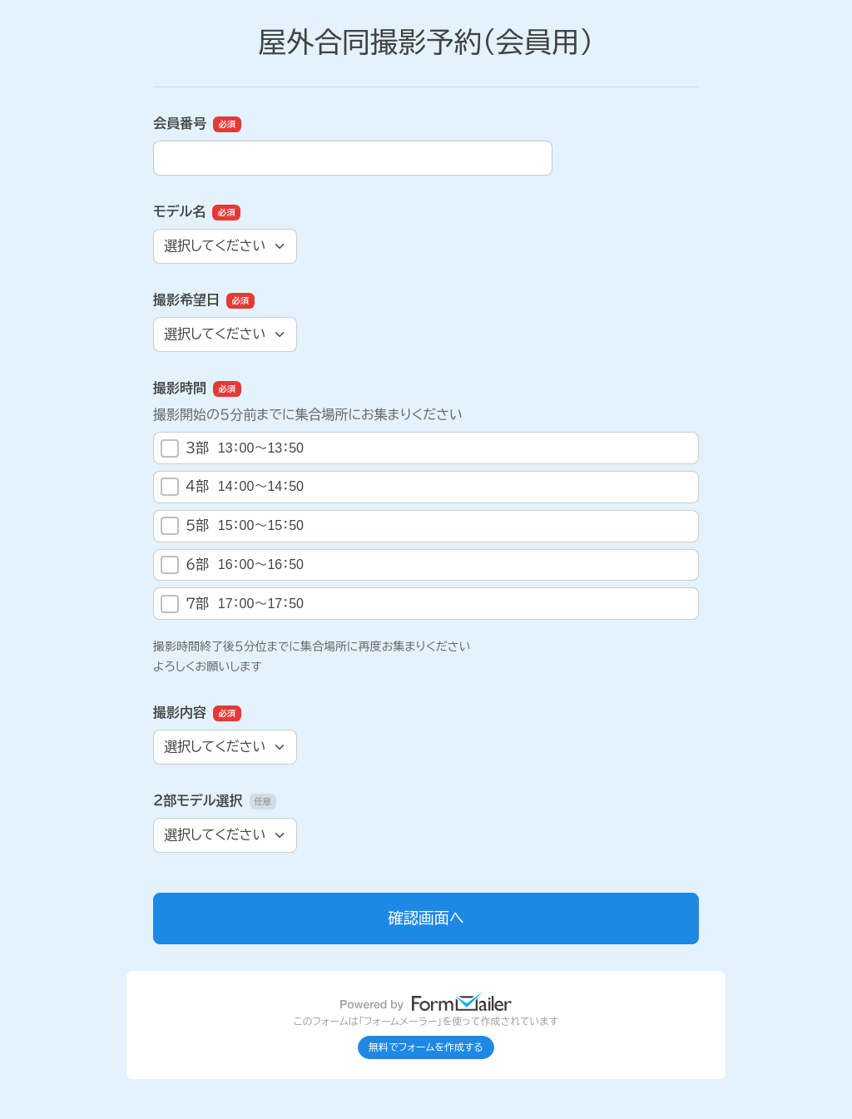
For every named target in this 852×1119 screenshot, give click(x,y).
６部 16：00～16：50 (232, 565)
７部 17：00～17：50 (232, 604)
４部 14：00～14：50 (232, 487)
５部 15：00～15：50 (232, 526)
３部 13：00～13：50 (232, 448)
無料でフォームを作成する (426, 1047)
